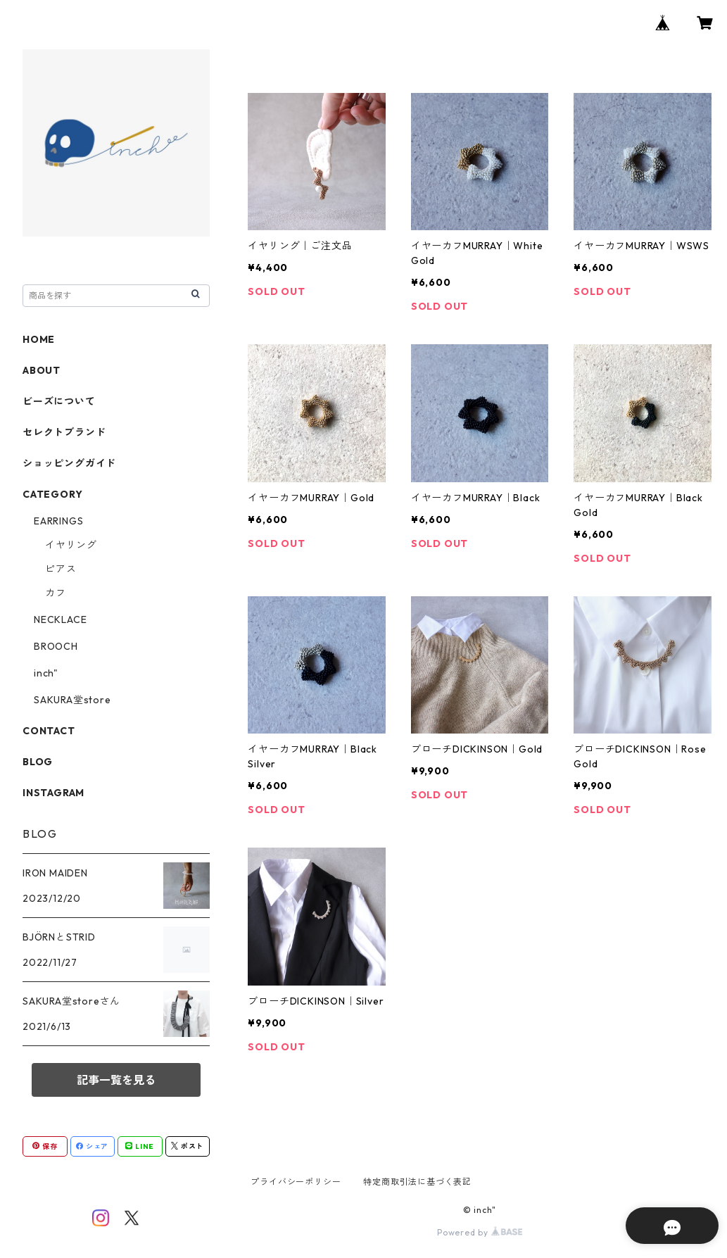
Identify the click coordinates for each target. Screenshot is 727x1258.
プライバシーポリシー (296, 1181)
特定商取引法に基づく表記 (417, 1181)
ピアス (60, 568)
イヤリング (71, 545)
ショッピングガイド (69, 463)
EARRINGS (58, 521)
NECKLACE (60, 619)
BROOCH (56, 646)
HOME (39, 339)
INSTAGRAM (53, 792)
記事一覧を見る (116, 1080)
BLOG (38, 761)
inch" (46, 673)
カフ (55, 592)
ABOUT (42, 370)
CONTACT (49, 730)
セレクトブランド (64, 432)
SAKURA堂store (72, 699)
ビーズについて (59, 401)
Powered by (479, 1232)
